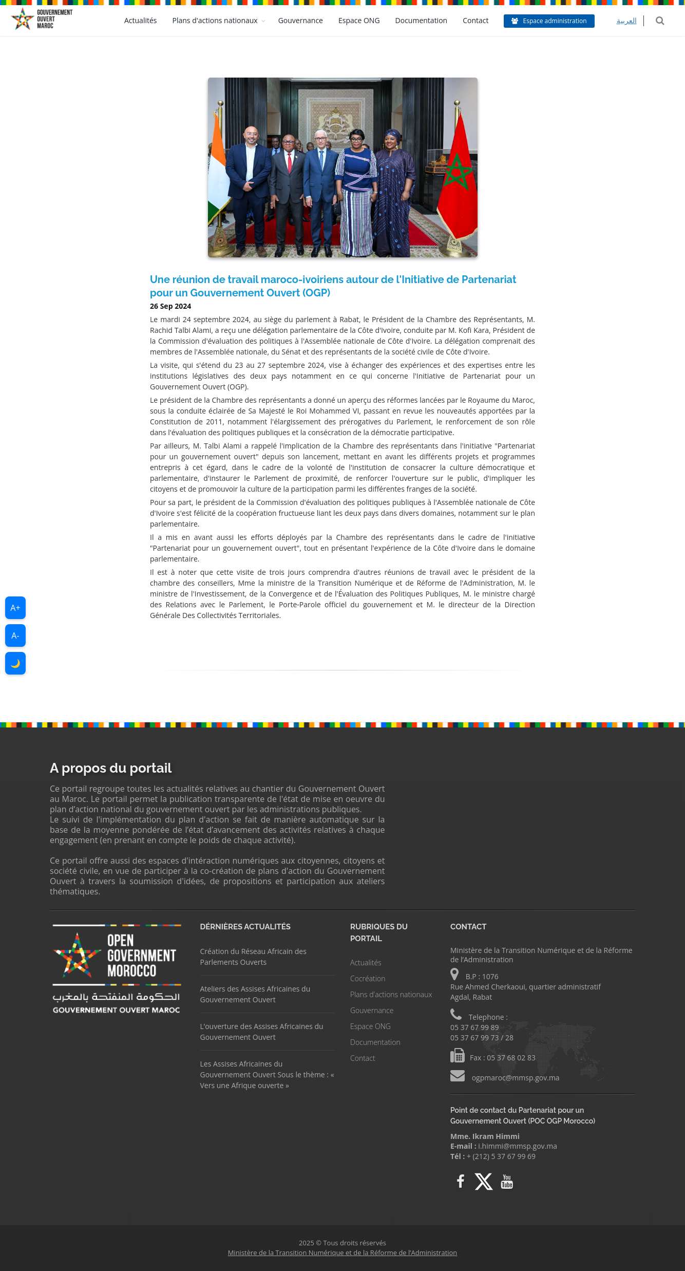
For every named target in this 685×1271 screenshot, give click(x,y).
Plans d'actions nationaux (222, 20)
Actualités (147, 20)
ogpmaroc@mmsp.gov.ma (515, 1077)
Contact (483, 20)
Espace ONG (366, 20)
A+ (15, 607)
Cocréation (367, 978)
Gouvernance (308, 20)
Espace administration (556, 20)
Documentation (429, 20)
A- (15, 635)
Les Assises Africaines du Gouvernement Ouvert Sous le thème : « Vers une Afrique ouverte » (267, 1074)
